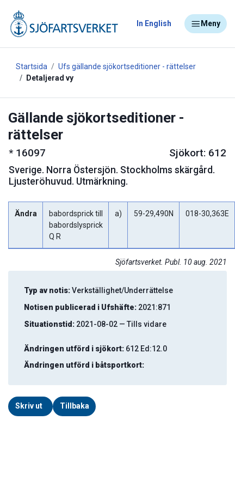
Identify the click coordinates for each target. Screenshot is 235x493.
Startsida (31, 66)
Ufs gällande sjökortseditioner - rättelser (127, 66)
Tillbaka (74, 405)
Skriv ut (28, 405)
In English (154, 23)
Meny (205, 24)
